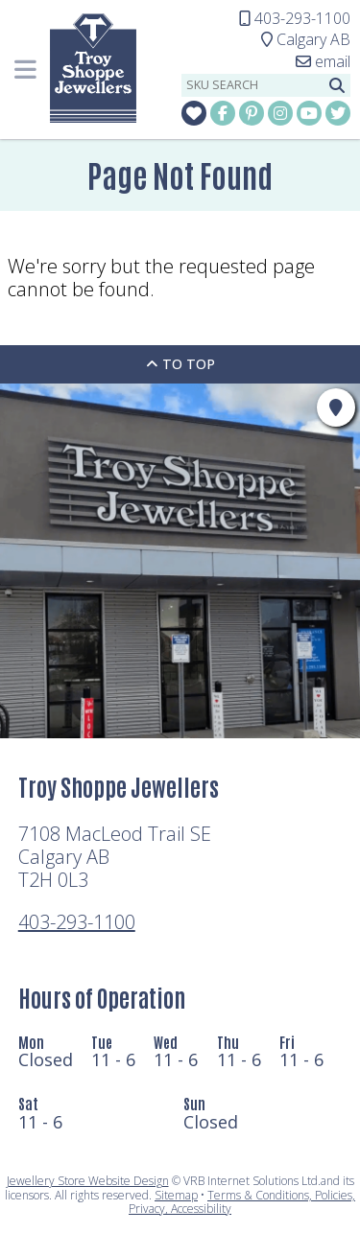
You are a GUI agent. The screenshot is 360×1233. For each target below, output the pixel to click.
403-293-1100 (76, 922)
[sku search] (252, 85)
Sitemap (176, 1195)
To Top (180, 364)
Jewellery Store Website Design (88, 1181)
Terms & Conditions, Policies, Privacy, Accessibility (242, 1202)
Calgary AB (305, 39)
